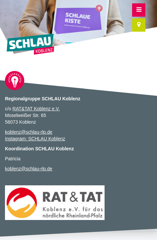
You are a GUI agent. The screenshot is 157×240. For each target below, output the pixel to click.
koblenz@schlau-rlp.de (28, 132)
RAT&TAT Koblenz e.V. (36, 108)
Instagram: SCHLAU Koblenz (35, 138)
